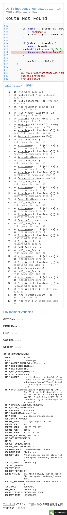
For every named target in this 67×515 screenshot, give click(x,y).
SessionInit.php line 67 (30, 217)
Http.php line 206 (25, 109)
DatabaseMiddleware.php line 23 (34, 175)
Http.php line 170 (25, 297)
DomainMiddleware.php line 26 (33, 196)
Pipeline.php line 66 (27, 238)
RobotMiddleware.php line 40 (32, 133)
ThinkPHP (9, 504)
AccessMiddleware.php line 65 (33, 154)
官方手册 (23, 507)
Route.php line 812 (21, 11)
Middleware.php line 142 (30, 142)
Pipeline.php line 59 (27, 115)
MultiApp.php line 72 (27, 244)
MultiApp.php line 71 (27, 121)
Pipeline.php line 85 (32, 148)
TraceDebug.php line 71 (29, 265)
